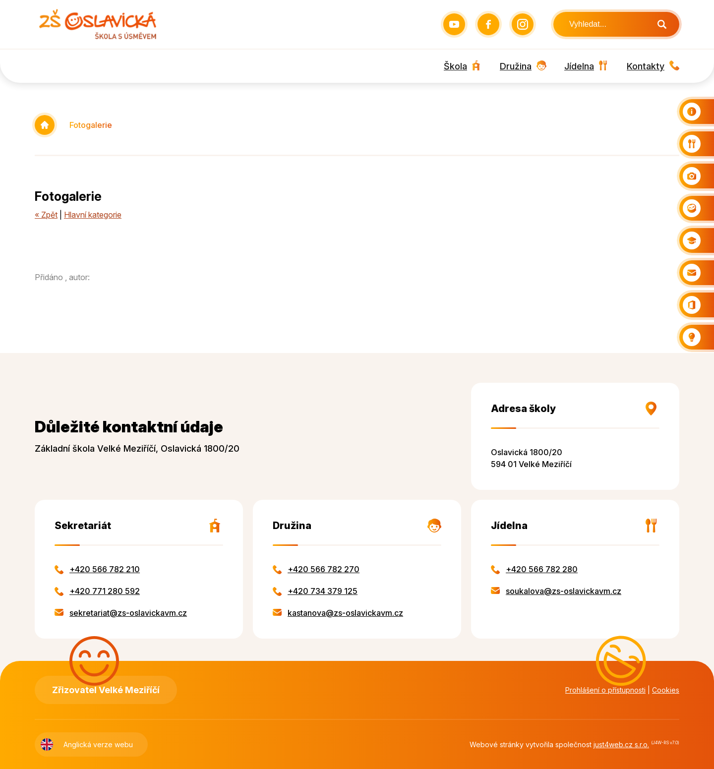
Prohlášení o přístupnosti (605, 690)
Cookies (665, 690)
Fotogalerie (90, 125)
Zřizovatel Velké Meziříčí (106, 690)
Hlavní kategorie (92, 215)
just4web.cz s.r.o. (621, 744)
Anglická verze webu (98, 744)
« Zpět (46, 215)
